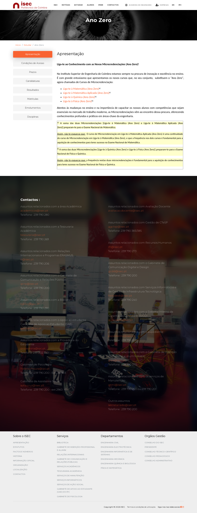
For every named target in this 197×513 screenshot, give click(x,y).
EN (173, 5)
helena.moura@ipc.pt (35, 368)
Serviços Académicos (68, 466)
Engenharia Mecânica (112, 459)
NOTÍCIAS (66, 5)
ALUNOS (90, 5)
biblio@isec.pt (30, 303)
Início (18, 45)
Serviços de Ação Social (70, 484)
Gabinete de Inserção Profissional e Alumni (76, 448)
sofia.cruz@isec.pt (32, 385)
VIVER (100, 5)
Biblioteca (62, 442)
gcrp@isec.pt (29, 283)
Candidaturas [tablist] (33, 81)
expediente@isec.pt (121, 336)
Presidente (151, 447)
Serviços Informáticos (69, 480)
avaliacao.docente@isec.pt (126, 210)
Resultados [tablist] (33, 90)
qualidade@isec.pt (120, 320)
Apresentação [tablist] (32, 54)
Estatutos (18, 447)
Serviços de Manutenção (70, 475)
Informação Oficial (24, 460)
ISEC (56, 5)
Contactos (19, 474)
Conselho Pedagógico (157, 456)
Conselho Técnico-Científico (160, 451)
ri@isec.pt (27, 259)
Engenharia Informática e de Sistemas (116, 453)
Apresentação (21, 442)
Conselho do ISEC (154, 442)
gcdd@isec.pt (117, 271)
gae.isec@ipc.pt (31, 328)
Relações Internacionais (70, 454)
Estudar (27, 45)
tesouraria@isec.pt (32, 234)
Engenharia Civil (110, 442)
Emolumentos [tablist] (32, 107)
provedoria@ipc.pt (32, 348)
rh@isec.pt (115, 246)
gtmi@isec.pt (117, 384)
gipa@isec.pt (117, 360)
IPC (180, 5)
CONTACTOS (113, 5)
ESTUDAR (78, 5)
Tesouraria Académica (69, 471)
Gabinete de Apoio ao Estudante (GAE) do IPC (74, 490)
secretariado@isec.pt (122, 405)
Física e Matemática (111, 468)
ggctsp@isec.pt (118, 226)
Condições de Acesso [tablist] (32, 63)
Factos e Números (23, 451)
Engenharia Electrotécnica (116, 447)
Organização (20, 465)
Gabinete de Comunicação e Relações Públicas (72, 460)
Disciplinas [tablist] (32, 116)
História (17, 456)
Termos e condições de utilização (141, 507)
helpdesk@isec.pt (120, 295)
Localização (20, 469)
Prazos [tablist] (32, 72)
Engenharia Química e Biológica (118, 463)
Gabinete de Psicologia (69, 496)
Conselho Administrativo (158, 460)
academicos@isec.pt (34, 210)
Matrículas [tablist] (32, 99)
